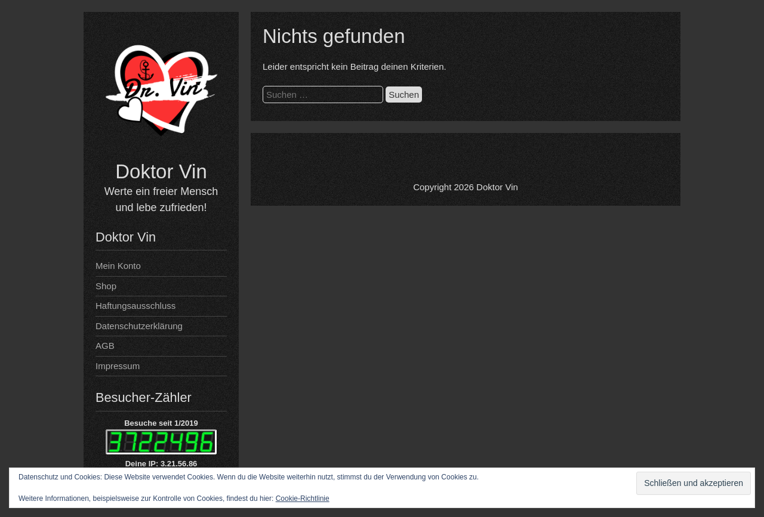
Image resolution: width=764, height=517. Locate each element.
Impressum (118, 366)
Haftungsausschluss (135, 306)
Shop (106, 286)
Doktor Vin (161, 171)
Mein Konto (118, 266)
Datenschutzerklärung (139, 326)
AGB (105, 345)
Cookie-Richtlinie (302, 498)
